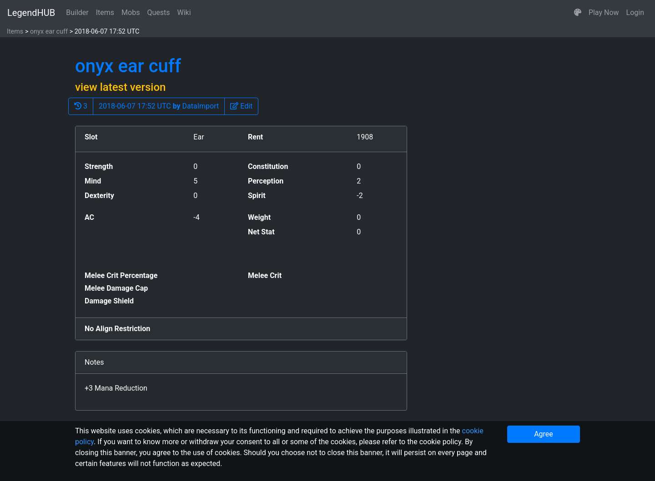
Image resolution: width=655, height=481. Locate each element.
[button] (577, 13)
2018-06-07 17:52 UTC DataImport (159, 106)
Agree (543, 434)
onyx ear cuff (49, 31)
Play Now (604, 12)
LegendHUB (31, 12)
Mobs (130, 12)
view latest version (120, 87)
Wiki (184, 12)
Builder (77, 12)
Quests (158, 12)
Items (105, 12)
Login (635, 12)
